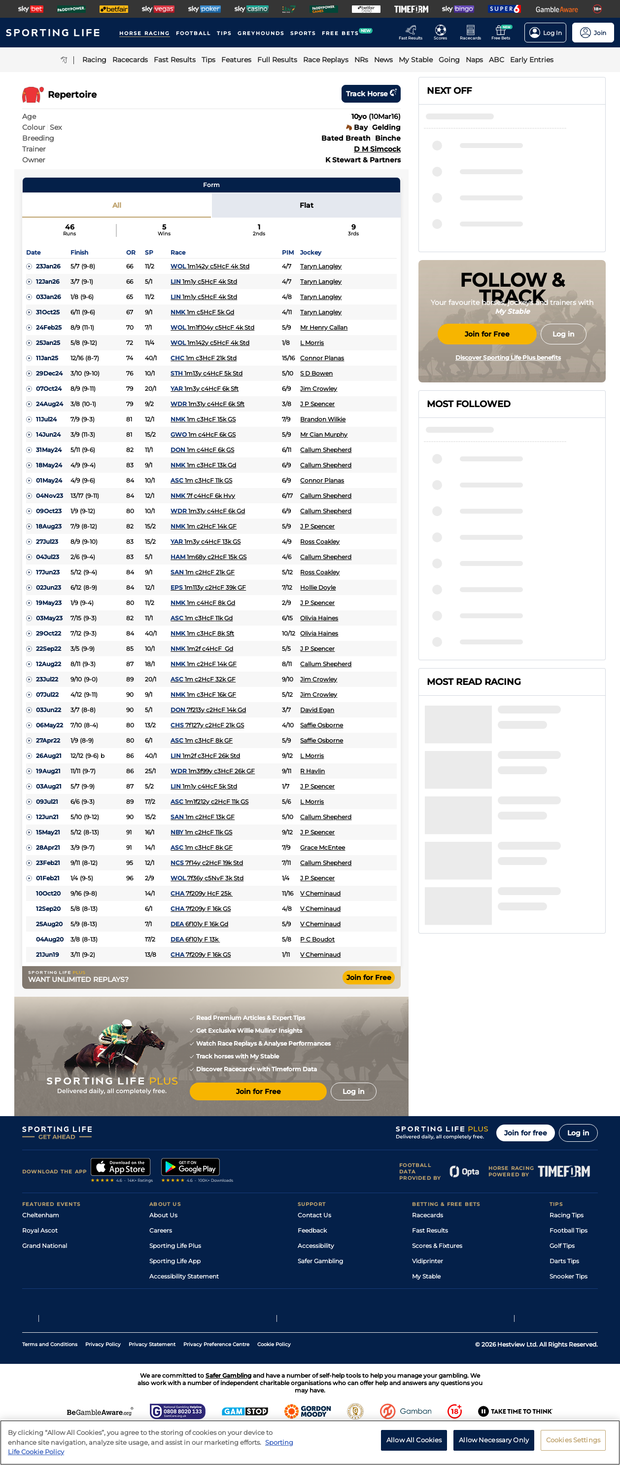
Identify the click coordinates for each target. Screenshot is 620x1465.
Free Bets (426, 1291)
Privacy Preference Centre (216, 1378)
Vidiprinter (427, 1261)
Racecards (427, 1215)
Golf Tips (562, 1245)
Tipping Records (574, 1291)
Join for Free (368, 977)
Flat (306, 205)
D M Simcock (377, 149)
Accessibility (316, 1245)
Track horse (371, 93)
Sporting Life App (175, 1261)
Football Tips (568, 1230)
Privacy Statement (152, 1378)
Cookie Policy (274, 1378)
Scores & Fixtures (437, 1245)
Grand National (44, 1245)
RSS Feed (163, 1307)
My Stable (426, 1276)
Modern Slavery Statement (188, 1291)
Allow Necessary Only (494, 1444)
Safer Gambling (320, 1261)
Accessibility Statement (184, 1276)
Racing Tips (567, 1215)
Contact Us (314, 1215)
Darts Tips (564, 1261)
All (116, 205)
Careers (160, 1230)
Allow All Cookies (414, 1444)
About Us (163, 1215)
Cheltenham (40, 1215)
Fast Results (430, 1230)
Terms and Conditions (49, 1378)
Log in (578, 1132)
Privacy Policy (103, 1378)
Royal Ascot (40, 1230)
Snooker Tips (568, 1276)
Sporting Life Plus (175, 1245)
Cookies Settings (573, 1444)
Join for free (525, 1132)
